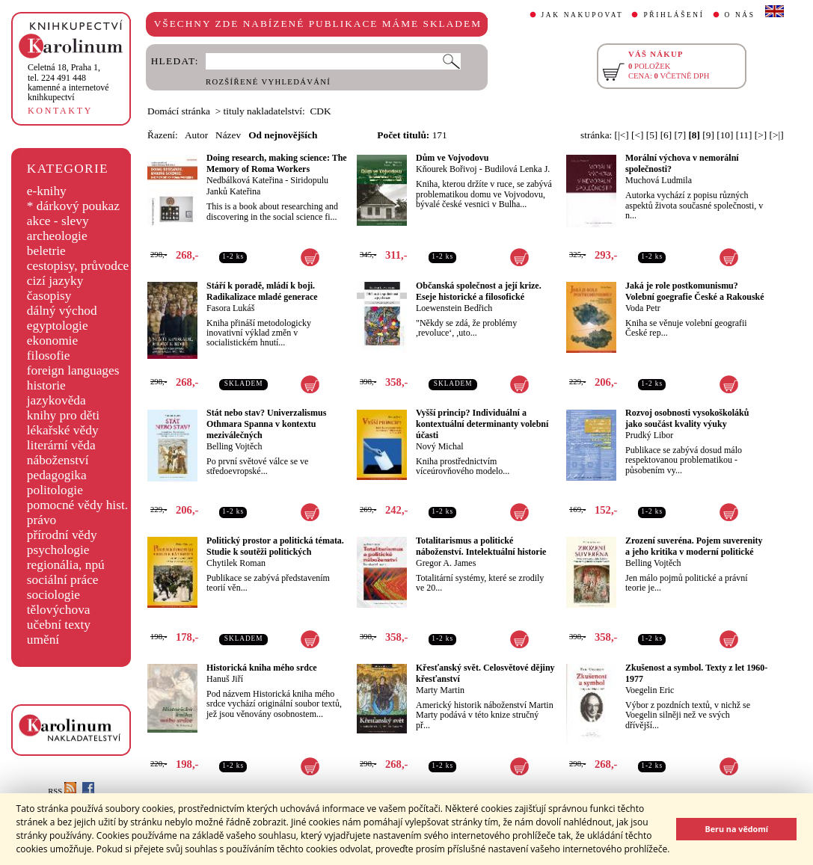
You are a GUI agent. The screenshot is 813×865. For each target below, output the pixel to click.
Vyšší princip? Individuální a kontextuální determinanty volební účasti (482, 423)
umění (43, 639)
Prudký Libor (649, 435)
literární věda (61, 445)
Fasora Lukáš (230, 308)
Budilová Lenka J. (517, 169)
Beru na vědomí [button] (736, 828)
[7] (681, 135)
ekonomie (52, 340)
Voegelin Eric (649, 690)
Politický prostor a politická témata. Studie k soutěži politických (275, 546)
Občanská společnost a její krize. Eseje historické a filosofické (479, 291)
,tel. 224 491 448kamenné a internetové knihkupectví (68, 82)
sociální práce (63, 580)
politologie (55, 490)
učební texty (58, 625)
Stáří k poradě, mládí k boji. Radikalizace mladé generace (262, 291)
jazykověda (56, 400)
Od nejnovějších (282, 135)
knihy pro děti (63, 415)
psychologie (58, 550)
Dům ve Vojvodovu (452, 158)
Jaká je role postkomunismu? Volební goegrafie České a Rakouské (694, 291)
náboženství (58, 460)
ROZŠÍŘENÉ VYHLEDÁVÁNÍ (268, 82)
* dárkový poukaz (73, 206)
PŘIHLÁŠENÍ (673, 15)
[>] (761, 135)
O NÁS (740, 15)
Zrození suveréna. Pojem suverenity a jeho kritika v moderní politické (694, 546)
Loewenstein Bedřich (454, 308)
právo (41, 520)
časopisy (49, 296)
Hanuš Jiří (224, 679)
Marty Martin (440, 690)
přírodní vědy (62, 535)
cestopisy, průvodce (78, 266)
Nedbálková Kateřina (244, 180)
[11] (744, 135)
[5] (652, 135)
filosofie (48, 355)
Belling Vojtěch (234, 446)
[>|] (777, 135)
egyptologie (57, 325)
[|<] (622, 135)
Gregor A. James (446, 563)
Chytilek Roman (236, 563)
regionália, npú (66, 565)
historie (46, 385)
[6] (666, 135)
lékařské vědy (63, 430)
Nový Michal (440, 446)
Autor (196, 135)
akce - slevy (58, 221)
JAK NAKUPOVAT (583, 15)
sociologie (53, 595)
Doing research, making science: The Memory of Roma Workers (276, 163)
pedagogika (57, 475)
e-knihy (47, 191)
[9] (708, 135)
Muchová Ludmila (658, 180)
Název (228, 135)
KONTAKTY (60, 110)
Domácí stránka (178, 111)
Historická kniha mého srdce (261, 667)
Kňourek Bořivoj (446, 169)
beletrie (46, 251)
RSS (62, 791)
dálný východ (62, 311)
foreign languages (73, 370)
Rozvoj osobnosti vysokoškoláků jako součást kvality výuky (687, 418)
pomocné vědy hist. (77, 505)
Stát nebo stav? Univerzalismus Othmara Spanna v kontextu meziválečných (266, 423)
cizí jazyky (55, 281)
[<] (637, 135)
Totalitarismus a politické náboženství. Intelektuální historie (481, 546)
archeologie (57, 236)
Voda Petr (642, 308)
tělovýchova (58, 610)
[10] (725, 135)
